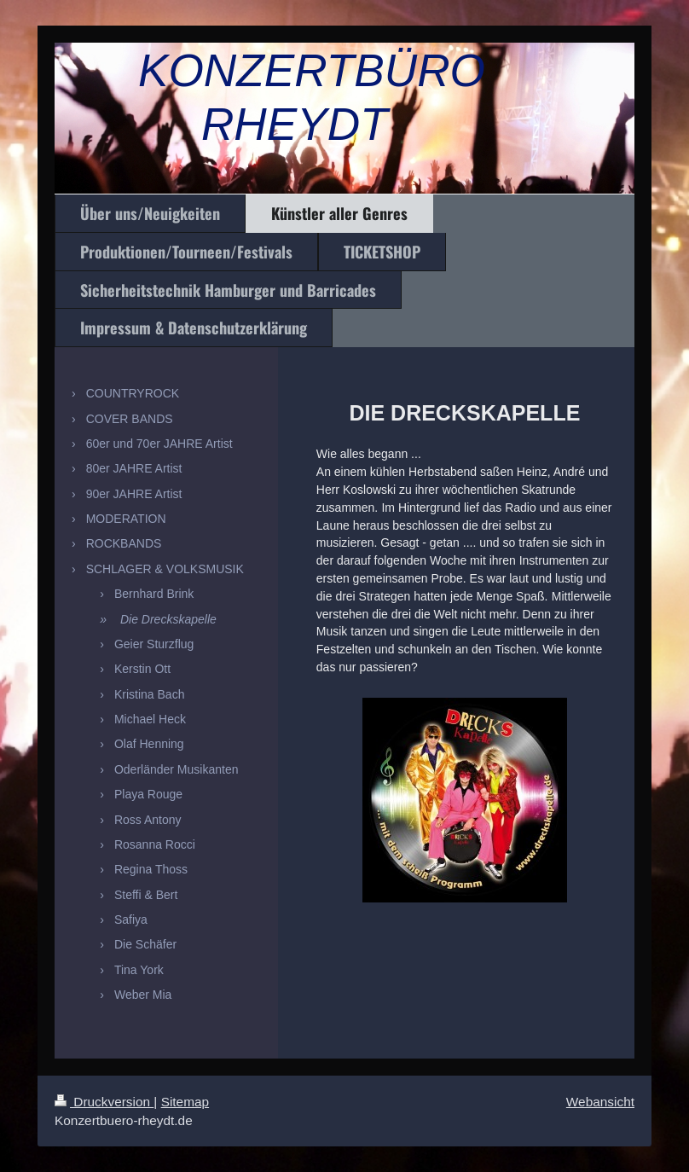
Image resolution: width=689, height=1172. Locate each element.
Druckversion (104, 1101)
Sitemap (185, 1101)
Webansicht (600, 1101)
